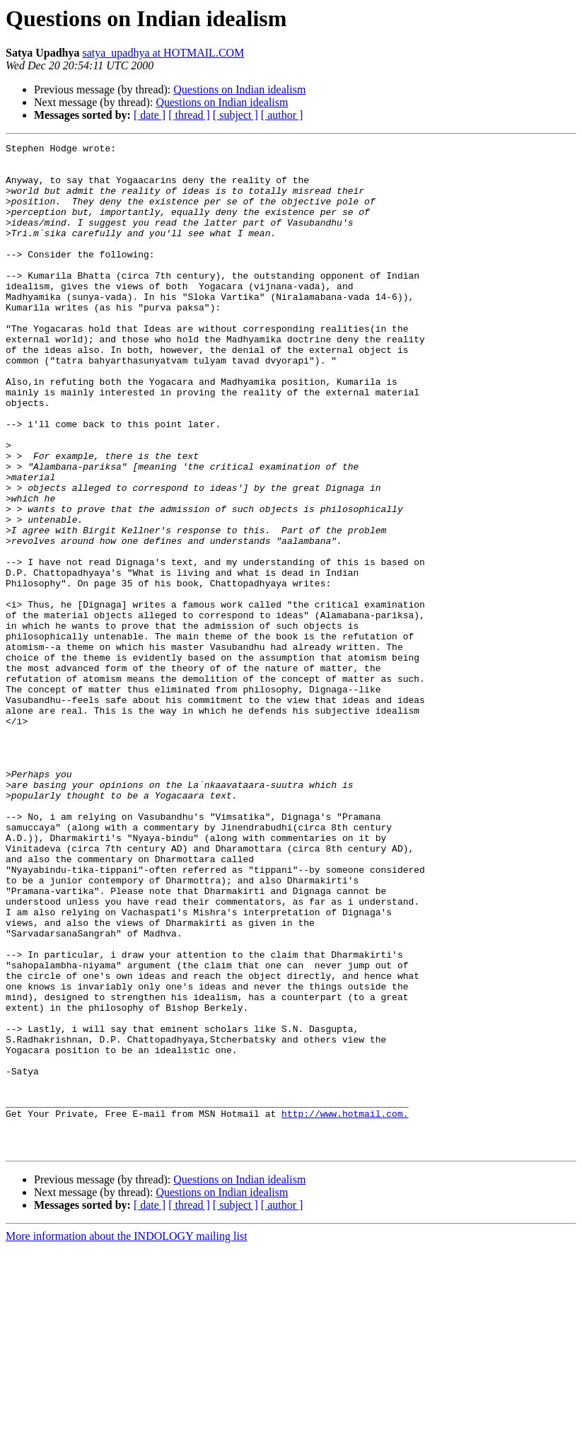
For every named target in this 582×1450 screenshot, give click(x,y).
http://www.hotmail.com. (344, 1308)
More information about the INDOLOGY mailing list (127, 1438)
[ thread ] (189, 115)
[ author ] (282, 115)
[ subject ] (235, 115)
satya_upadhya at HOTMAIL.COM (163, 53)
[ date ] (149, 115)
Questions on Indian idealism (239, 89)
